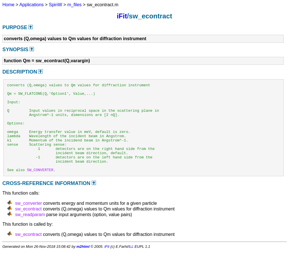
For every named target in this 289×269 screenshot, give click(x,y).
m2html (82, 264)
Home (8, 4)
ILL (130, 264)
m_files (74, 4)
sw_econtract (28, 226)
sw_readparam (30, 232)
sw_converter (28, 221)
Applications (31, 4)
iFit (122, 16)
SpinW (55, 4)
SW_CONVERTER (40, 187)
